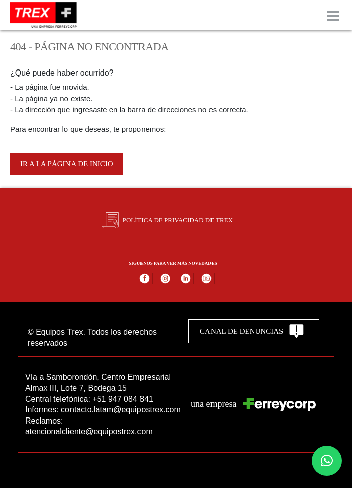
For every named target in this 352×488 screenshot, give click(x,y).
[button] (327, 461)
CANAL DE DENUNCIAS (252, 331)
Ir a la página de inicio (66, 164)
